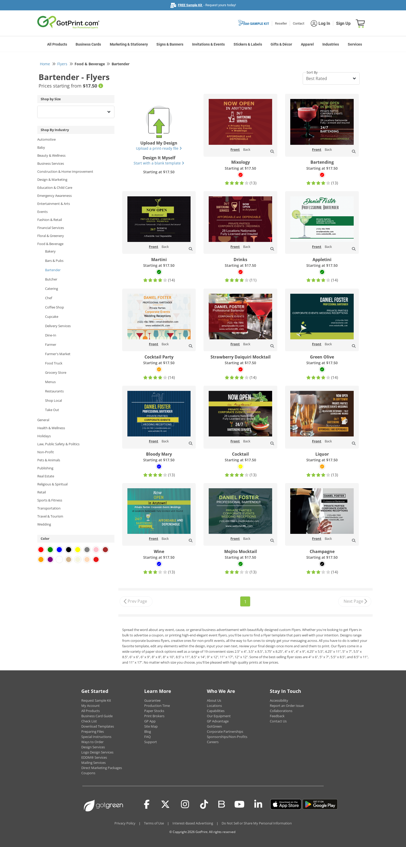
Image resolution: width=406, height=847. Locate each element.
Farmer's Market (57, 353)
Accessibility (279, 700)
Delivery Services (58, 326)
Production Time (157, 705)
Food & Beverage (50, 243)
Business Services (50, 163)
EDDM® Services (94, 757)
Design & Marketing (52, 179)
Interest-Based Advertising (192, 823)
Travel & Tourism (50, 516)
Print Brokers (154, 716)
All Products (57, 44)
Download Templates (97, 726)
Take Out (52, 409)
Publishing (45, 468)
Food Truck (53, 363)
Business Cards (88, 44)
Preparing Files (92, 731)
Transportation (49, 508)
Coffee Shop (54, 307)
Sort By (312, 72)
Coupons (88, 773)
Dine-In (50, 335)
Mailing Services (93, 762)
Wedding (44, 524)
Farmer (50, 344)
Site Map (151, 726)
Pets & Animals (48, 460)
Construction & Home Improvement (65, 171)
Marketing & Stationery (129, 44)
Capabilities (215, 710)
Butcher (51, 279)
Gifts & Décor (281, 44)
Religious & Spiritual (52, 484)
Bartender (53, 270)
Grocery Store (55, 372)
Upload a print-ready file (159, 148)
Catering (51, 288)
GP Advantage (218, 721)
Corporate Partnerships (225, 731)
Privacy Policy (124, 823)
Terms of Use (154, 823)
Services (355, 44)
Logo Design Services (97, 752)
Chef (48, 298)
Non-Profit (45, 452)
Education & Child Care (54, 187)
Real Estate (45, 476)
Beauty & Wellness (51, 155)
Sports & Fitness (49, 500)
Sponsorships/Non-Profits (227, 736)
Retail (41, 492)
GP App (150, 721)
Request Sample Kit (96, 700)
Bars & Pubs (54, 260)
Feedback (277, 716)
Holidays (44, 436)
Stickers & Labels (248, 44)
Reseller (281, 23)
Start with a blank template (159, 163)
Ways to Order (92, 742)
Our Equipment (219, 716)
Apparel (307, 44)
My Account (90, 705)
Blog (147, 731)
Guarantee (152, 700)
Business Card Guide (97, 716)
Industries (330, 44)
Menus (50, 381)
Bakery (50, 251)
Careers (213, 742)
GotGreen (214, 726)
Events (42, 211)
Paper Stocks (154, 710)
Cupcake (51, 316)
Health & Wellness (51, 428)
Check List (89, 721)
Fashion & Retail (49, 219)
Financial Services (50, 227)
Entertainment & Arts (53, 203)
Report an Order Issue (287, 705)
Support (150, 742)
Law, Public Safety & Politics (58, 444)
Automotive (46, 139)
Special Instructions (96, 736)
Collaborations (281, 710)
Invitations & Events (208, 44)
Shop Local (53, 400)
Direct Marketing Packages (101, 767)
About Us (214, 700)
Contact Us (278, 721)
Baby (41, 147)
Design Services (93, 747)
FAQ (147, 736)
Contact (298, 23)
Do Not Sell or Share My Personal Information (257, 823)
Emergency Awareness (54, 195)
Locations (214, 705)
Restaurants (54, 391)
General (43, 420)
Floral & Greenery (50, 235)
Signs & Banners (169, 44)
